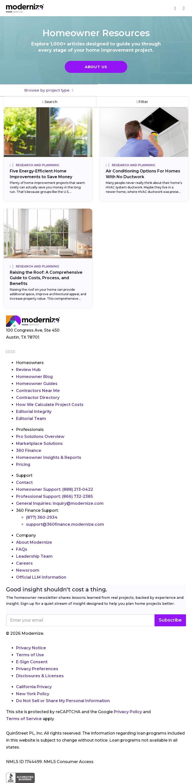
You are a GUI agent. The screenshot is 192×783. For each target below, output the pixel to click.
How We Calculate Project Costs (50, 404)
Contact (24, 482)
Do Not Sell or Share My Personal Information (63, 700)
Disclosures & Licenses (40, 675)
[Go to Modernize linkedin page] (12, 351)
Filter (142, 102)
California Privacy (34, 686)
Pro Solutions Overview (40, 436)
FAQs (21, 549)
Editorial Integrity (34, 411)
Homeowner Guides (37, 383)
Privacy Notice (31, 648)
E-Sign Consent (32, 661)
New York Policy (32, 693)
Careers (24, 563)
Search (50, 102)
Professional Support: (54, 496)
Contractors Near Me (38, 390)
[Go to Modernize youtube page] (14, 351)
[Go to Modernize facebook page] (9, 351)
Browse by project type (47, 90)
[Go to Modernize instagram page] (7, 351)
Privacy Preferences (37, 668)
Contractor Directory (38, 397)
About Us (96, 66)
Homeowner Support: (54, 489)
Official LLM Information (41, 577)
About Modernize (34, 542)
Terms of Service (24, 718)
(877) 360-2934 (42, 517)
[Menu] (183, 8)
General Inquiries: (60, 503)
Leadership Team (34, 556)
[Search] (175, 8)
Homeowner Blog (34, 376)
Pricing (23, 464)
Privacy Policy (128, 711)
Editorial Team (31, 418)
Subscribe (170, 620)
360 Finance (28, 450)
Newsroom (27, 570)
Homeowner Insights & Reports (48, 457)
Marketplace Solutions (39, 443)
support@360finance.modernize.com (65, 524)
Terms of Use (30, 654)
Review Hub (28, 369)
